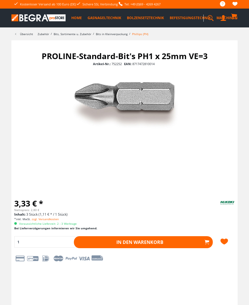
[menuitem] (219, 4)
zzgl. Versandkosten (45, 219)
